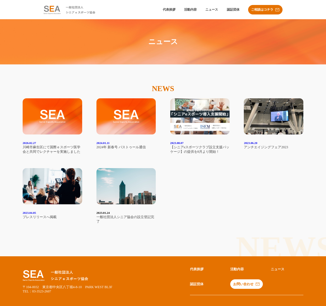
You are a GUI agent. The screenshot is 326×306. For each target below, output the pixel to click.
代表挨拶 (169, 9)
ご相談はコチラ (265, 9)
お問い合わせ (246, 284)
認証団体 (233, 9)
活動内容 (190, 9)
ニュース (211, 9)
